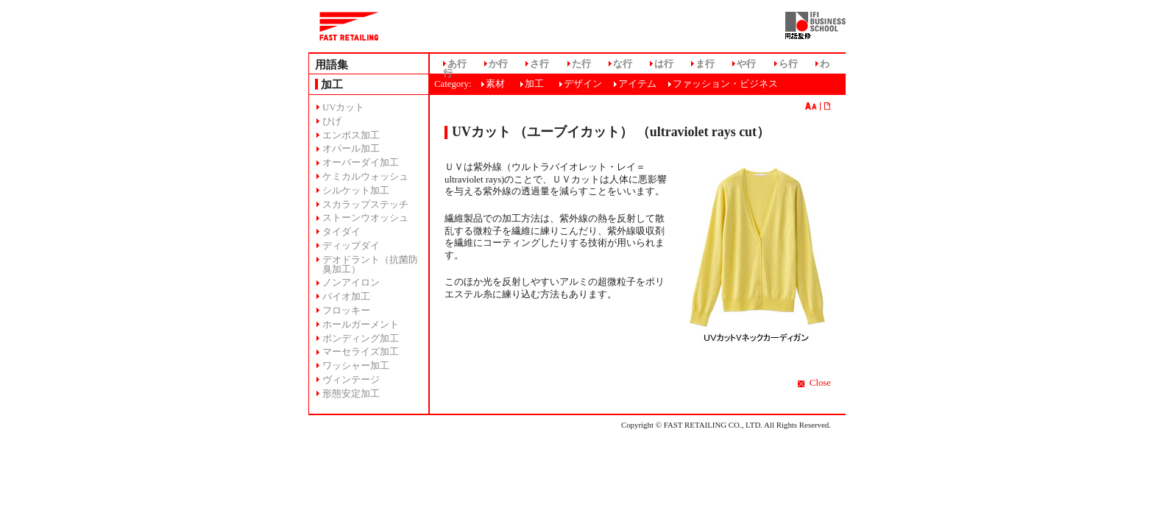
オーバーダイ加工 (360, 163)
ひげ (331, 121)
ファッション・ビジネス (725, 84)
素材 (495, 84)
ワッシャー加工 (355, 366)
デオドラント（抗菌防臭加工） (370, 265)
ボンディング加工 (360, 338)
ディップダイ (351, 246)
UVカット (343, 107)
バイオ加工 (346, 297)
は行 (663, 64)
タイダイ (341, 232)
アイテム (637, 84)
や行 (746, 64)
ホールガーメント (360, 324)
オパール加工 (351, 149)
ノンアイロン (351, 283)
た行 (581, 64)
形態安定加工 (351, 394)
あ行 (457, 64)
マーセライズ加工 (360, 352)
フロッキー (346, 310)
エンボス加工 (351, 135)
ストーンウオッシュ (365, 218)
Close (820, 383)
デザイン (583, 84)
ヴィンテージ (351, 380)
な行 (622, 64)
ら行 (788, 64)
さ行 (539, 64)
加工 (534, 84)
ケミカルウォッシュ (365, 177)
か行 (498, 64)
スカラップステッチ (365, 204)
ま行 (705, 64)
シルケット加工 (355, 191)
